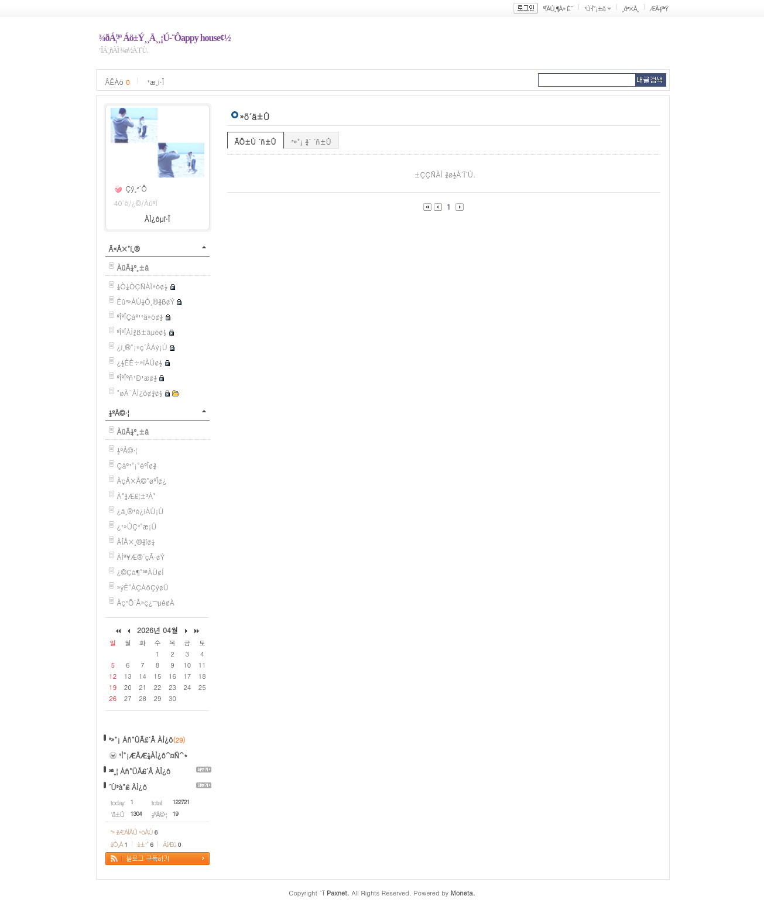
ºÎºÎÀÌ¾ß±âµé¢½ (142, 332)
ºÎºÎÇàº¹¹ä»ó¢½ (140, 317)
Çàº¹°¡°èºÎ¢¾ (137, 465)
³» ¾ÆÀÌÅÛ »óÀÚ (134, 832)
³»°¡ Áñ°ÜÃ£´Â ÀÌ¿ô (141, 739)
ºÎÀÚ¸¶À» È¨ (558, 8)
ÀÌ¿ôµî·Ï (157, 219)
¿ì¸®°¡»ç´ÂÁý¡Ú (142, 347)
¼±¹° (145, 844)
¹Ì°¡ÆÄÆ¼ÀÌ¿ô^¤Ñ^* (153, 755)
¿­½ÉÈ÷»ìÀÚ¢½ (140, 362)
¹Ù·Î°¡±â (594, 8)
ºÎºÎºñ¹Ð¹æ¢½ (137, 377)
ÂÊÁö (117, 82)
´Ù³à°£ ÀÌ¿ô (128, 787)
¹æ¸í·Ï (155, 82)
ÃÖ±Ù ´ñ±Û (255, 141)
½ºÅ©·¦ (119, 413)
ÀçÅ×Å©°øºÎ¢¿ (142, 481)
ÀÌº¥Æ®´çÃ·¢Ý (141, 557)
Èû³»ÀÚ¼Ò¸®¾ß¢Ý (146, 301)
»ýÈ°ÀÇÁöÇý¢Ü (143, 587)
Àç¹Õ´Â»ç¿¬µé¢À (145, 602)
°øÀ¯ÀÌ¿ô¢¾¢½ (140, 393)
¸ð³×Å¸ (630, 8)
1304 (136, 813)
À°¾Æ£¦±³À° (136, 496)
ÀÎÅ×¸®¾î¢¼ (136, 541)
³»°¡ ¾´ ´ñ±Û (311, 141)
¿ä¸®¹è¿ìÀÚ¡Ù (140, 511)
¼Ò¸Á (119, 844)
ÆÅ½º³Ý (659, 8)
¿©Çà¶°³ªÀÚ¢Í (140, 572)
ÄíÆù (171, 844)
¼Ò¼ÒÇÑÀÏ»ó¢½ (142, 286)
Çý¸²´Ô (136, 188)
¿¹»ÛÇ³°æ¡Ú (137, 526)
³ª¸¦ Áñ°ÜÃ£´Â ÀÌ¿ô (140, 771)
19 (176, 813)
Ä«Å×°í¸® (124, 249)
